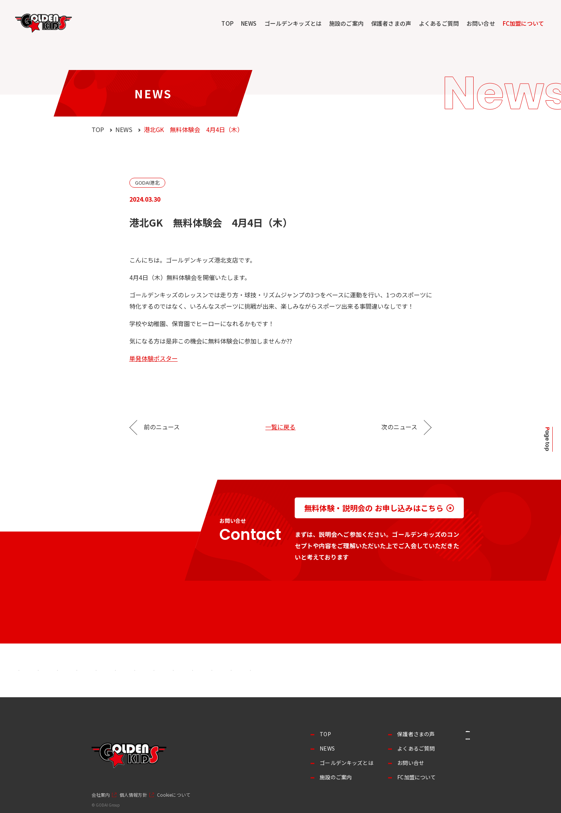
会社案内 (101, 795)
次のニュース (399, 426)
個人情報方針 (133, 795)
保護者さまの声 (391, 23)
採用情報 (443, 758)
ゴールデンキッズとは (293, 23)
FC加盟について (523, 23)
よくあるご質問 (439, 23)
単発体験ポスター (153, 358)
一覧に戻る (280, 426)
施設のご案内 (346, 23)
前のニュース (162, 426)
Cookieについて (173, 795)
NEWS (249, 23)
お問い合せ (480, 23)
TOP (227, 23)
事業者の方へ (443, 738)
